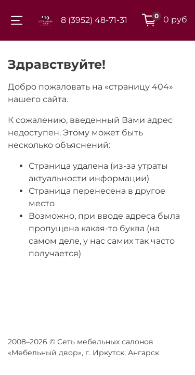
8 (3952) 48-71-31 (94, 20)
